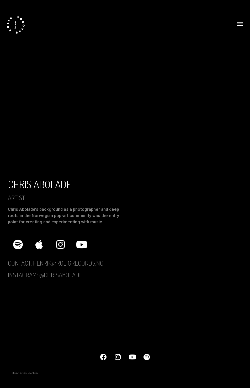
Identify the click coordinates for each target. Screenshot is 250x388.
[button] (240, 24)
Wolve (33, 373)
